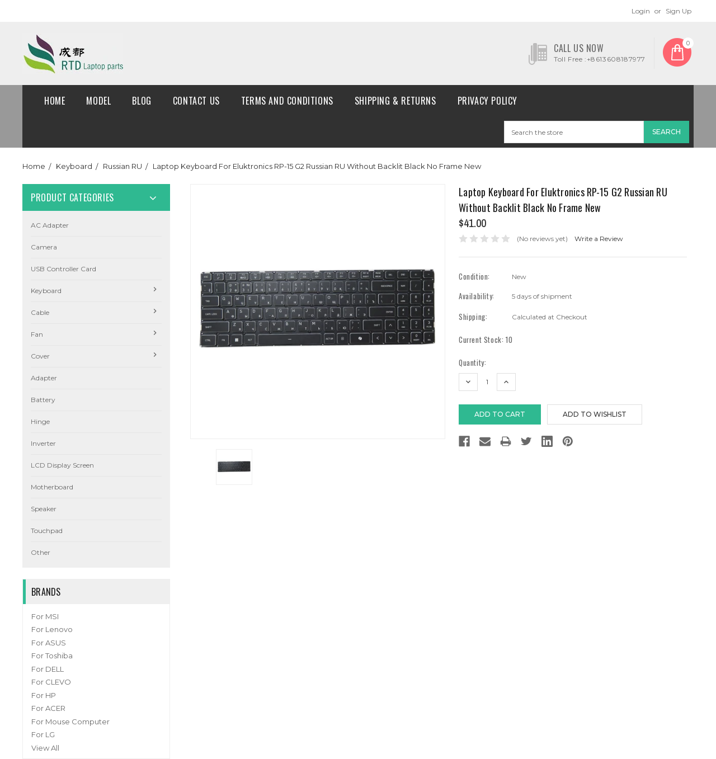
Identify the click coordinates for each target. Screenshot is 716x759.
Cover (40, 356)
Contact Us (196, 100)
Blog (141, 100)
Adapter (44, 378)
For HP (43, 695)
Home (54, 100)
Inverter (43, 443)
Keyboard (74, 166)
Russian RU (122, 166)
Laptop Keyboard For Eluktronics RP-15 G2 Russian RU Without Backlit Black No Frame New (317, 166)
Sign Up (678, 11)
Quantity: (472, 362)
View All (45, 747)
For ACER (48, 708)
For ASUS (48, 642)
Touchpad (47, 530)
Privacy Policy (487, 100)
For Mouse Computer (70, 721)
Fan (37, 334)
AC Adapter (50, 225)
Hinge (40, 421)
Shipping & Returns (395, 100)
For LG (43, 734)
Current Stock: (485, 339)
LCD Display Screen (62, 465)
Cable (40, 312)
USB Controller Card (63, 269)
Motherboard (52, 487)
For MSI (45, 616)
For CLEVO (51, 681)
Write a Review (598, 238)
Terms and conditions (287, 100)
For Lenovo (52, 629)
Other (40, 552)
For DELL (47, 668)
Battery (43, 399)
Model (98, 100)
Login (641, 11)
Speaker (43, 509)
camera (44, 247)
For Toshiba (52, 655)
